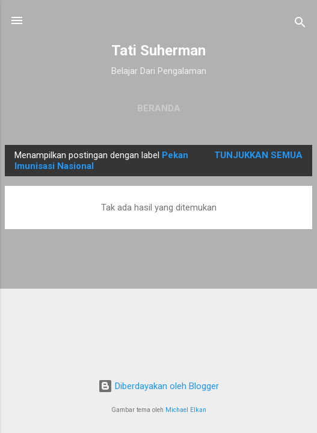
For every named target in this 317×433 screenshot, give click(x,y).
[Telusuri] (300, 24)
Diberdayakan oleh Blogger (158, 386)
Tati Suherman (158, 50)
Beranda (158, 108)
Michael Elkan (185, 410)
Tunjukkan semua (258, 155)
